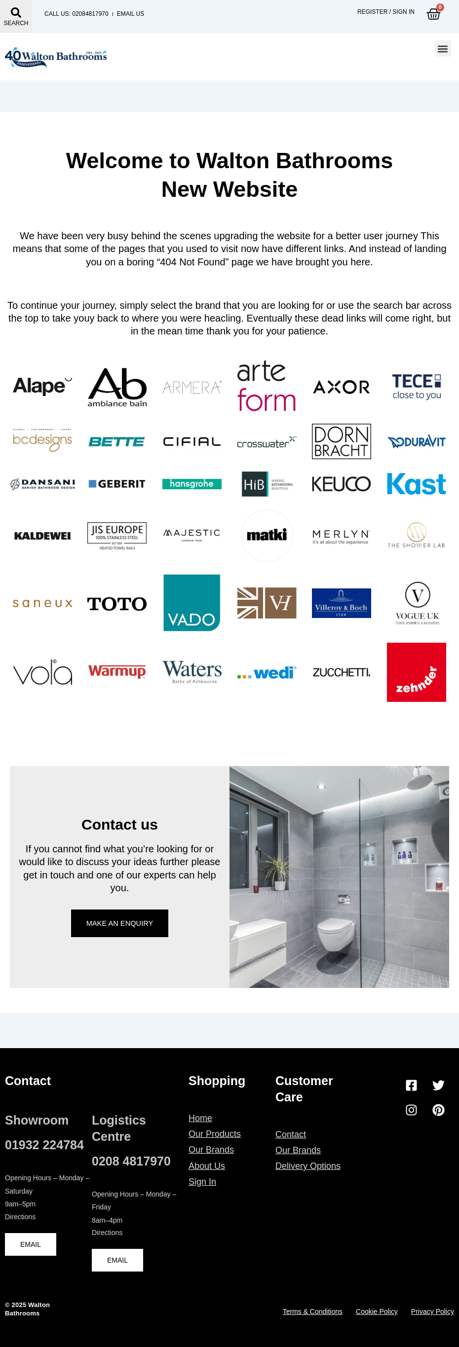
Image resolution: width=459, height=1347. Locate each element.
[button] (443, 52)
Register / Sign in (386, 13)
